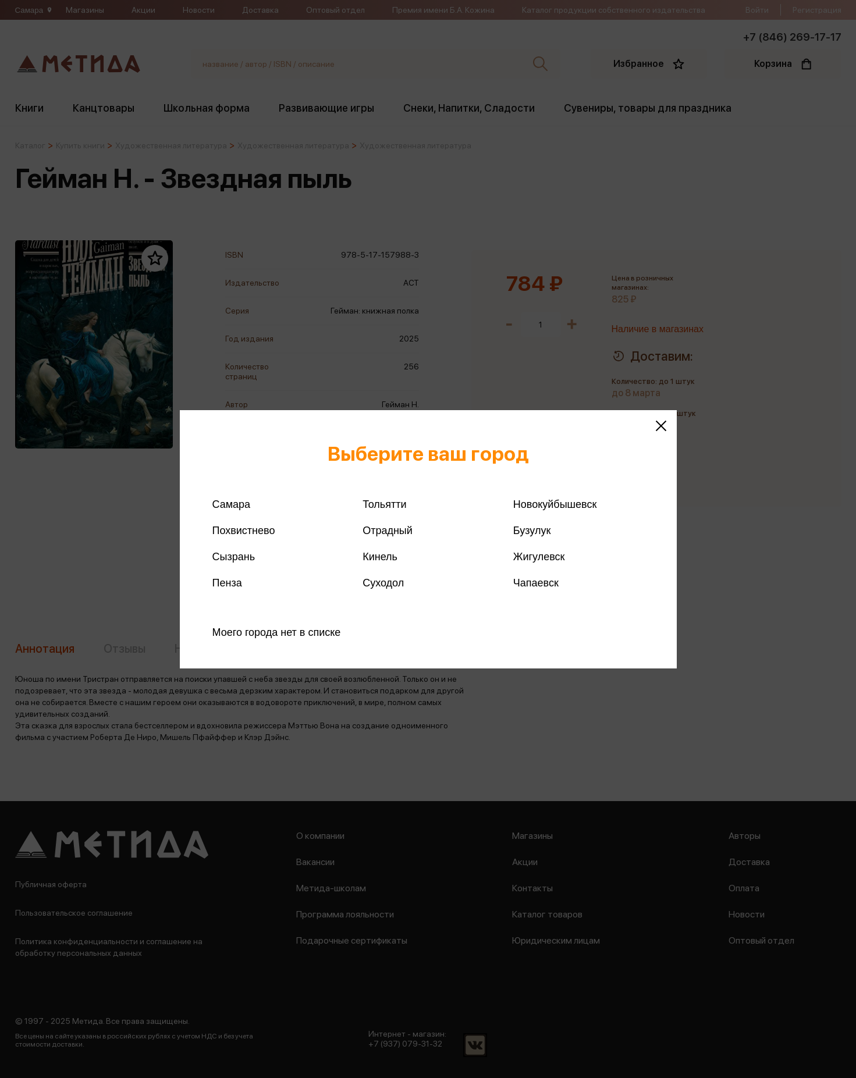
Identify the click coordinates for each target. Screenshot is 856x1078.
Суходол (383, 583)
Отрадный (388, 530)
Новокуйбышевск (554, 504)
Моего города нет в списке (276, 632)
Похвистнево (243, 530)
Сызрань (233, 557)
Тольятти (384, 504)
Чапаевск (536, 583)
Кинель (380, 557)
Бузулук (531, 530)
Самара (231, 504)
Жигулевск (539, 557)
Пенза (227, 583)
